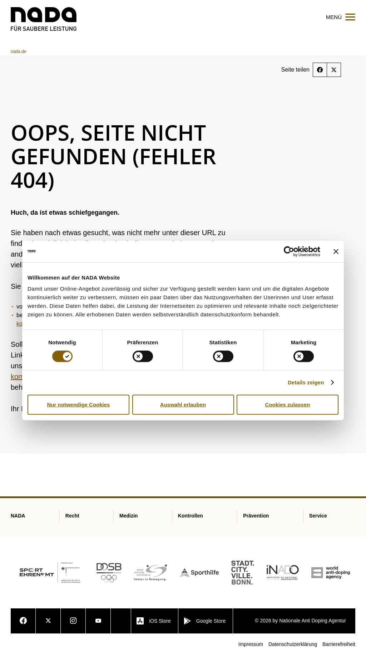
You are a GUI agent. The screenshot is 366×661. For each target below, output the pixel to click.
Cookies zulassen (287, 404)
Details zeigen (306, 382)
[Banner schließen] (335, 251)
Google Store (205, 626)
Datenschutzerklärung (292, 650)
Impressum (250, 650)
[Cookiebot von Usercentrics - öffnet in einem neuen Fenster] (289, 251)
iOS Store (154, 626)
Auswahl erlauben (183, 404)
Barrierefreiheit (338, 650)
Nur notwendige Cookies (78, 404)
